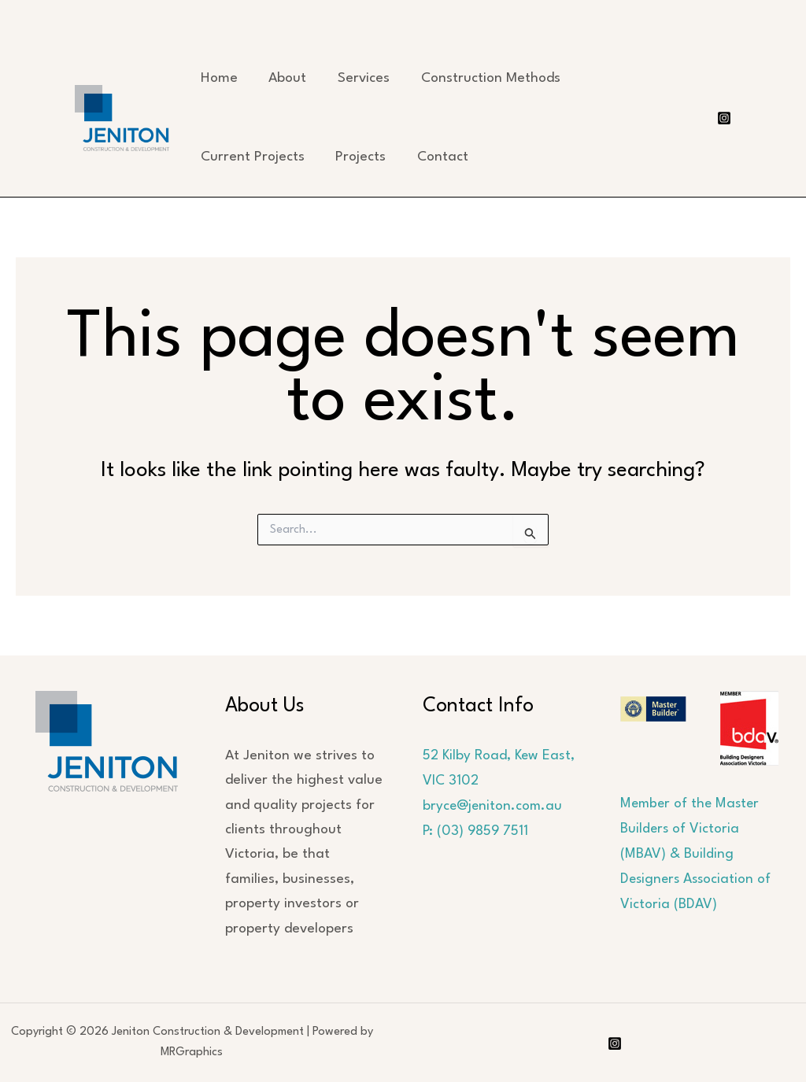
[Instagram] (724, 118)
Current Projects (252, 157)
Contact (439, 157)
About (286, 78)
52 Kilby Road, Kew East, (500, 756)
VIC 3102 (451, 780)
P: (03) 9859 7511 (476, 829)
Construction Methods (486, 78)
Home (218, 78)
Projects (359, 157)
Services (360, 78)
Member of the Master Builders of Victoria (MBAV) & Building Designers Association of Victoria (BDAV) (697, 853)
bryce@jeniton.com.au (493, 805)
